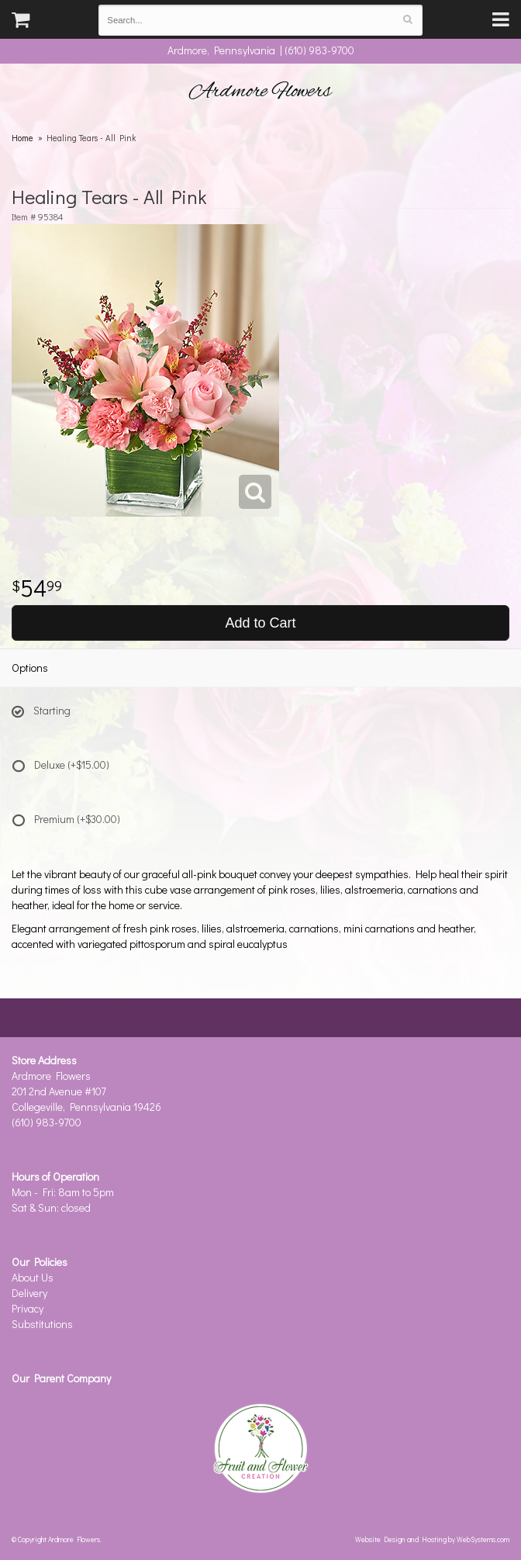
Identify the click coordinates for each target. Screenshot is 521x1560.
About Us (32, 1277)
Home (22, 138)
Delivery (29, 1292)
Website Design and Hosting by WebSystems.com (432, 1539)
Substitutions (42, 1323)
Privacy (27, 1308)
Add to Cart (260, 623)
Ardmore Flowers (260, 91)
